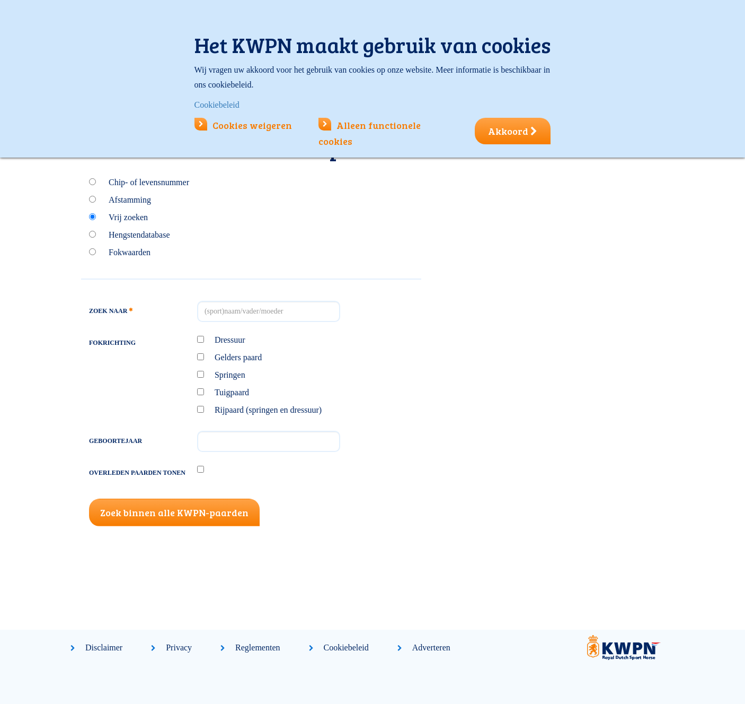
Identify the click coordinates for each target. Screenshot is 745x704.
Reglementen (257, 647)
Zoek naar (110, 311)
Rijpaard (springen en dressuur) (268, 409)
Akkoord (512, 131)
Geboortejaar (115, 441)
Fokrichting (112, 342)
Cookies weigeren (243, 125)
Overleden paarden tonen (137, 472)
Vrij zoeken (128, 217)
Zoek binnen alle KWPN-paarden (174, 512)
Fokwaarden (129, 252)
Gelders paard (238, 357)
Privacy (179, 647)
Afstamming (130, 199)
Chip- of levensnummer (149, 182)
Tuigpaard (232, 392)
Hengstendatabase (139, 234)
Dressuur (230, 339)
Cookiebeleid (346, 647)
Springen (230, 374)
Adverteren (431, 647)
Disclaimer (103, 647)
